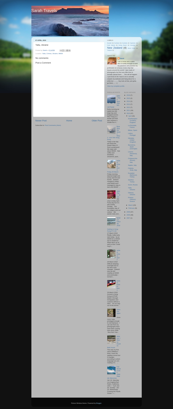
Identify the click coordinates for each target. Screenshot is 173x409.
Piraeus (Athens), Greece (132, 199)
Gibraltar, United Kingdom (132, 140)
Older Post (97, 120)
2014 (128, 101)
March (130, 205)
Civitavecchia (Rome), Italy (132, 160)
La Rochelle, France (132, 126)
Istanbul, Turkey (131, 181)
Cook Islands (111, 45)
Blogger (99, 403)
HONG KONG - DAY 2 (118, 255)
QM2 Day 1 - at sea (118, 194)
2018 (128, 95)
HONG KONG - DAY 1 (118, 285)
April (130, 116)
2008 (128, 215)
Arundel (109, 43)
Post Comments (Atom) (53, 125)
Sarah (122, 58)
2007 (128, 218)
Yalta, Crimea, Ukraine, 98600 (52, 53)
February (131, 208)
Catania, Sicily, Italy (132, 169)
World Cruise (131, 48)
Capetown (133, 43)
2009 (128, 212)
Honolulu (132, 45)
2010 (128, 113)
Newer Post (41, 120)
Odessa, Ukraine (131, 193)
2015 (128, 98)
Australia (124, 43)
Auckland (116, 43)
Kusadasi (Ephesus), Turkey (132, 175)
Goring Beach (123, 45)
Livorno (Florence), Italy (132, 153)
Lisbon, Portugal (132, 134)
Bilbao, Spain (132, 130)
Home (69, 120)
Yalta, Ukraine (131, 188)
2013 (128, 104)
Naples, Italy (132, 165)
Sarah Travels (44, 10)
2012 (128, 107)
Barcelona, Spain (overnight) (132, 147)
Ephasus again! (118, 312)
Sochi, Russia (133, 185)
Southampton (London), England (132, 120)
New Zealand (114, 47)
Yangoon (109, 50)
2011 (128, 110)
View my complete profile (115, 86)
